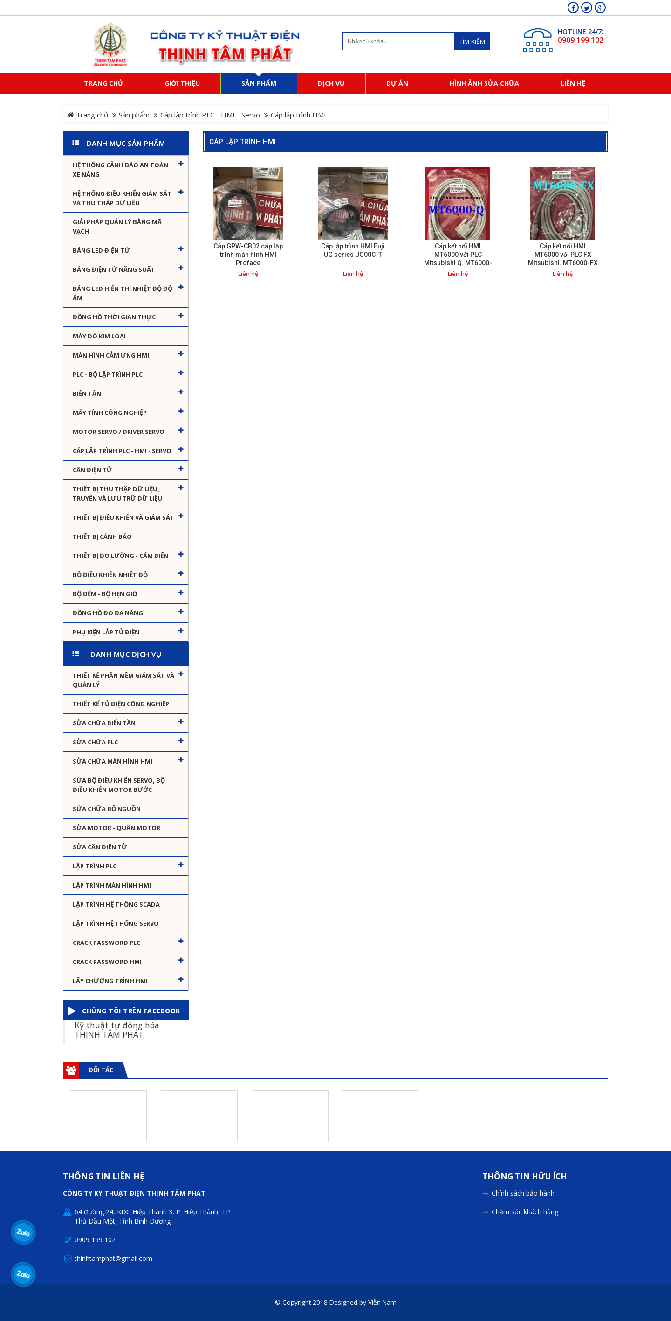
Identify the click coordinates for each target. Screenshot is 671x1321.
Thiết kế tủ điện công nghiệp (121, 704)
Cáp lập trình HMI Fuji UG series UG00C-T (353, 250)
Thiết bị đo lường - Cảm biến (120, 555)
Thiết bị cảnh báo (102, 536)
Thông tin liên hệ (103, 1176)
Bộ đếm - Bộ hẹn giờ (105, 594)
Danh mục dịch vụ (125, 654)
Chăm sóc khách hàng (525, 1211)
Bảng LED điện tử (101, 250)
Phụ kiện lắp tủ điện (106, 632)
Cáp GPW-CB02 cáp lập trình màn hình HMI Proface (248, 254)
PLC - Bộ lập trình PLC (108, 374)
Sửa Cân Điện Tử (100, 847)
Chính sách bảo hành (523, 1193)
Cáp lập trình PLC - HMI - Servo (210, 114)
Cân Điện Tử (92, 470)
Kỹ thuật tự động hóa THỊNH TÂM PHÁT (117, 1029)
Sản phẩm (134, 114)
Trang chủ (88, 114)
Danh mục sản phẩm (126, 143)
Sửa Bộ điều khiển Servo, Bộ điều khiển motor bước (119, 785)
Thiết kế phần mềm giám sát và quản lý (123, 680)
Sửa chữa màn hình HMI (112, 761)
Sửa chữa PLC (95, 742)
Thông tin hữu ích (524, 1176)
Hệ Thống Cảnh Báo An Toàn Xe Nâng (120, 170)
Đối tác (101, 1070)
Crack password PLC (106, 942)
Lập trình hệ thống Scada (116, 904)
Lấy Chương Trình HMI (110, 981)
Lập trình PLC (94, 866)
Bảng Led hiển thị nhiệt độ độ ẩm (122, 293)
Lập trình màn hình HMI (112, 885)
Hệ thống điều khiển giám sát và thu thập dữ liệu (122, 198)
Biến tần (87, 393)
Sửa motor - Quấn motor (116, 828)
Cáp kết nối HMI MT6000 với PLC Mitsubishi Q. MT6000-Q (458, 258)
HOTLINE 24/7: (580, 31)
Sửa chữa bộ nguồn (107, 809)
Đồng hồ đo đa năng (108, 613)
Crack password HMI (107, 961)
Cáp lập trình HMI (242, 142)
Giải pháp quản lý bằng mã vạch (117, 226)
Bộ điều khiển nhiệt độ (110, 575)
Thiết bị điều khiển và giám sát (123, 517)
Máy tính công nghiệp (110, 412)
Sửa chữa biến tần (104, 723)
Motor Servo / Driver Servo (118, 431)
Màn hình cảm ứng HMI (111, 355)
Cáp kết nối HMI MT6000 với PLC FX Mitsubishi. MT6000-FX (563, 254)
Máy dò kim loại (99, 336)
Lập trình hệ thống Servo (116, 923)
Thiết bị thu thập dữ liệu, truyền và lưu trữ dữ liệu (117, 493)
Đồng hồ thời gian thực (114, 317)
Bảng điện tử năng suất (114, 269)
